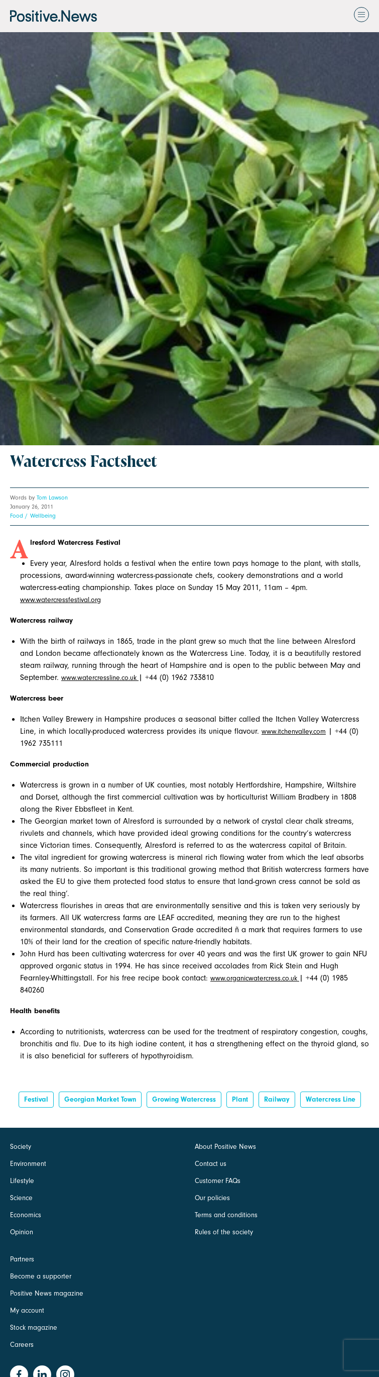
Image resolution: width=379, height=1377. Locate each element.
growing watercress (184, 1099)
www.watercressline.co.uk (100, 677)
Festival (36, 1099)
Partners (22, 1259)
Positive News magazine (46, 1293)
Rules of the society (224, 1232)
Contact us (210, 1163)
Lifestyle (22, 1180)
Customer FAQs (217, 1180)
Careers (22, 1344)
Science (21, 1198)
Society (20, 1146)
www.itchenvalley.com (294, 731)
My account (27, 1310)
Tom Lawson (52, 497)
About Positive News (225, 1146)
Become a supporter (40, 1276)
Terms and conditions (226, 1215)
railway (277, 1099)
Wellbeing (43, 515)
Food (16, 515)
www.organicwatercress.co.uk (254, 978)
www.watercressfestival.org (60, 600)
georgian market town (100, 1099)
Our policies (212, 1198)
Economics (25, 1215)
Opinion (21, 1232)
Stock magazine (33, 1327)
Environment (28, 1163)
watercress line (330, 1099)
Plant (240, 1099)
